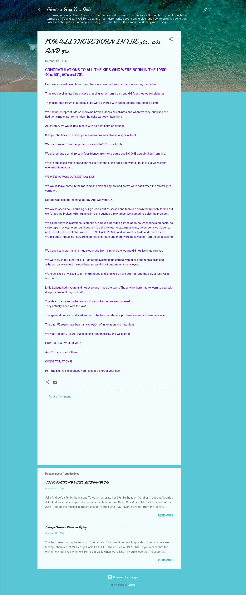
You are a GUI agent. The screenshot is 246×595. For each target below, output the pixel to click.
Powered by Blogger (123, 577)
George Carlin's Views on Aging (65, 527)
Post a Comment (60, 396)
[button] (171, 40)
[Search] (206, 10)
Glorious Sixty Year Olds (69, 9)
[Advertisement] (196, 88)
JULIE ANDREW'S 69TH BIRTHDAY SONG (77, 482)
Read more (165, 515)
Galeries (131, 585)
